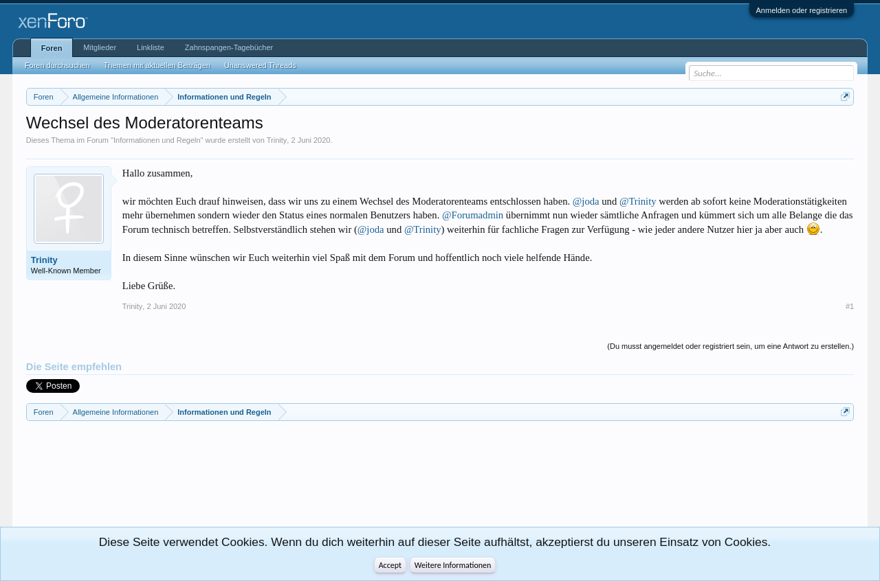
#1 (850, 306)
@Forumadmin (472, 214)
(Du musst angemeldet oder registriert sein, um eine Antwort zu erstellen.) (730, 346)
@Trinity (638, 201)
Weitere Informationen (453, 565)
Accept (390, 565)
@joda (586, 201)
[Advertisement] (88, 479)
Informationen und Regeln (157, 140)
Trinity (277, 140)
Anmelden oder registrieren (802, 10)
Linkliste (150, 47)
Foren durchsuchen (57, 65)
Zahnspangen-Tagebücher (229, 47)
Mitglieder (99, 47)
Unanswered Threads (260, 65)
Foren (52, 48)
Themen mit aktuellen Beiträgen (157, 65)
